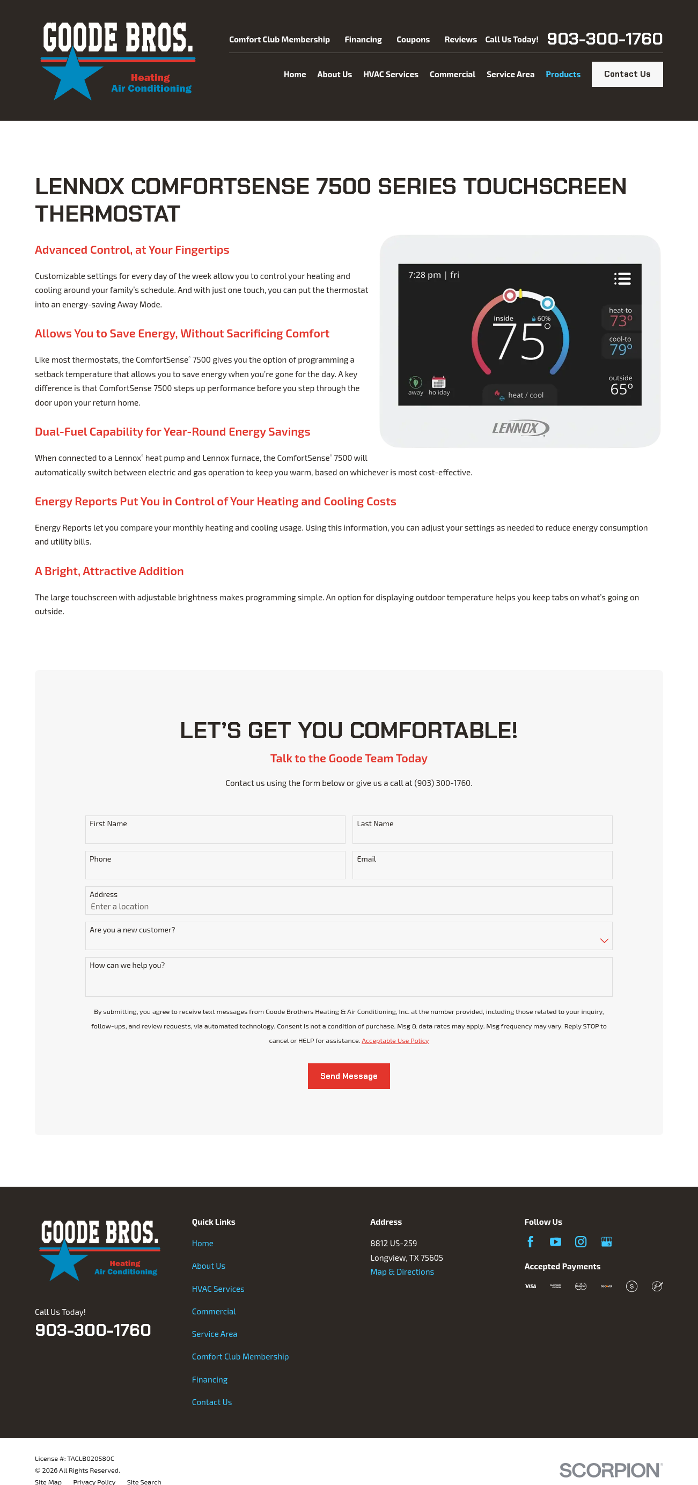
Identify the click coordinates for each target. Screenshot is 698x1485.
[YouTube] (555, 1241)
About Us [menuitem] (334, 74)
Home (203, 1243)
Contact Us (627, 74)
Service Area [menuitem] (510, 74)
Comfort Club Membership (279, 39)
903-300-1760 (605, 39)
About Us (208, 1265)
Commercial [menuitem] (452, 74)
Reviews (461, 39)
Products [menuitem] (563, 74)
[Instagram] (580, 1241)
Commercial (214, 1311)
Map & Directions (402, 1271)
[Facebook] (530, 1241)
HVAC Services (218, 1288)
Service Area (215, 1334)
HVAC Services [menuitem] (390, 74)
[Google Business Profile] (606, 1241)
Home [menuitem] (295, 74)
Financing (362, 39)
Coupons (413, 39)
